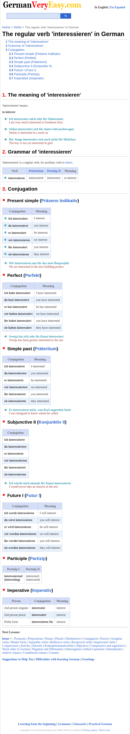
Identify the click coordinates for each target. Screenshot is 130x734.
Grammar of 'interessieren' (25, 45)
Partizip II (54, 171)
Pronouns (20, 638)
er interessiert (17, 233)
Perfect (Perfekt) (22, 58)
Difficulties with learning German (58, 659)
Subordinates (114, 649)
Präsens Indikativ (59, 200)
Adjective (82, 645)
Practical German (100, 724)
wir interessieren (19, 240)
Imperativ (42, 590)
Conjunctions (10, 645)
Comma (54, 652)
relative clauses (11, 652)
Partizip (38, 558)
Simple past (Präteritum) (28, 62)
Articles (25, 645)
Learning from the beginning (37, 724)
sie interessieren (18, 254)
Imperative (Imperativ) (26, 78)
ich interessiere (18, 218)
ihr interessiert (17, 247)
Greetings (88, 659)
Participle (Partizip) (24, 74)
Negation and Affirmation (47, 649)
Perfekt (32, 275)
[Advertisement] (96, 63)
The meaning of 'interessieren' (27, 41)
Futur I (33, 495)
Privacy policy (90, 730)
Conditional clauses (35, 652)
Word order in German (16, 649)
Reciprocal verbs (82, 642)
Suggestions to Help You (18, 659)
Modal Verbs (19, 642)
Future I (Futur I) (22, 70)
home (5, 638)
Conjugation (15, 50)
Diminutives (73, 638)
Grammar (64, 724)
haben (68, 162)
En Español (117, 7)
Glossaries (79, 724)
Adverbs (37, 645)
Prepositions (35, 638)
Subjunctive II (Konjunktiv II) (30, 66)
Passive (104, 638)
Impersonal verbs (104, 642)
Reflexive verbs (59, 642)
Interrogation (73, 649)
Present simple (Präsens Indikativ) (34, 54)
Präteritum (36, 171)
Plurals (59, 638)
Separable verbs (38, 642)
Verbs (18, 27)
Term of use (104, 730)
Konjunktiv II (52, 422)
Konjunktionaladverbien (59, 645)
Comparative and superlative (107, 645)
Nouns (49, 638)
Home (6, 27)
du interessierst (18, 225)
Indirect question (93, 649)
